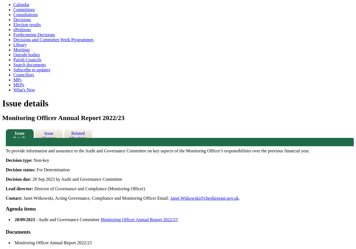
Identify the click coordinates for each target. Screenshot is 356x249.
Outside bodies (26, 54)
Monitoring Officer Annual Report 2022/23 (139, 219)
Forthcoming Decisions (34, 34)
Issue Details (19, 134)
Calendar (21, 4)
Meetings (21, 49)
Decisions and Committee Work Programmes (53, 39)
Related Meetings (78, 134)
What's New (24, 89)
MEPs (18, 84)
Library (20, 44)
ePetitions (22, 29)
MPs (17, 79)
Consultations (25, 14)
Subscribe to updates (31, 69)
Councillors (23, 74)
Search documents (29, 64)
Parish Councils (27, 59)
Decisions (22, 19)
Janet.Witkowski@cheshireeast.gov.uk (204, 198)
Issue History (49, 134)
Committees (24, 9)
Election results (27, 24)
